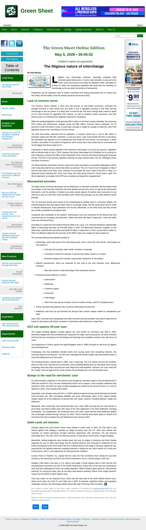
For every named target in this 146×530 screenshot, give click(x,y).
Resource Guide (53, 30)
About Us (111, 30)
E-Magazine (38, 30)
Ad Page (67, 30)
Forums (14, 30)
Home (4, 30)
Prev (36, 507)
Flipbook (34, 519)
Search (140, 36)
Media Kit (99, 30)
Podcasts (86, 519)
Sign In (140, 25)
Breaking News (65, 519)
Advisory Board (72, 521)
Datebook (25, 30)
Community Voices (116, 519)
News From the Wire (48, 519)
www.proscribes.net (101, 488)
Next (45, 507)
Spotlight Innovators (84, 30)
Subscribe (7, 25)
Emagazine (24, 519)
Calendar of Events (99, 519)
